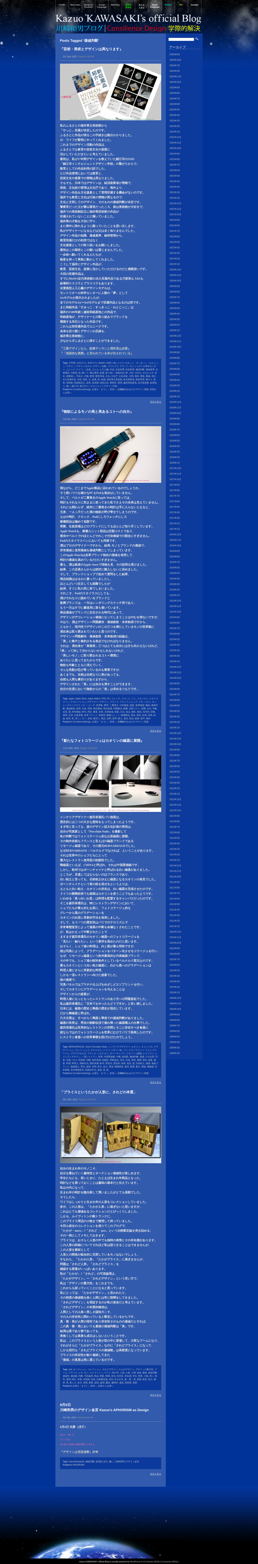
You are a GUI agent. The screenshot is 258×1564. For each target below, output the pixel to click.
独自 (139, 712)
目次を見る (155, 402)
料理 (68, 1063)
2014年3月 (174, 716)
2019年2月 (174, 391)
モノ (154, 702)
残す (154, 376)
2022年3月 (174, 187)
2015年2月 (174, 656)
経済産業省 (128, 379)
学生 (134, 1376)
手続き (79, 376)
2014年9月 (174, 683)
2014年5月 (174, 705)
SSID (108, 363)
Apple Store (81, 698)
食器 (99, 1070)
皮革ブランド (90, 715)
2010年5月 (174, 970)
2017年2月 (174, 523)
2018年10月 (175, 413)
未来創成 (109, 712)
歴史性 (108, 1063)
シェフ (86, 1050)
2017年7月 (174, 496)
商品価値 (97, 708)
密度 (140, 1376)
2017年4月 (174, 512)
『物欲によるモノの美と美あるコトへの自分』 (96, 411)
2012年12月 (175, 799)
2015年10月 (175, 611)
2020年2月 (174, 325)
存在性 (120, 1376)
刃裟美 (74, 373)
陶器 (144, 1066)
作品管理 (130, 369)
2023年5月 (174, 109)
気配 (116, 712)
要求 (127, 1066)
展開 (139, 1060)
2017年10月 (175, 479)
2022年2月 (174, 192)
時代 (84, 712)
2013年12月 (175, 733)
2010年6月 (174, 965)
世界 (100, 1056)
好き (105, 1461)
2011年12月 (175, 865)
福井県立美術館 (114, 379)
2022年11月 (175, 142)
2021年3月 (174, 253)
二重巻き (114, 705)
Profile (62, 5)
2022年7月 (174, 165)
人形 (122, 1372)
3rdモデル (92, 363)
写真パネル (71, 1060)
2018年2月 (174, 457)
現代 (111, 1379)
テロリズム (96, 1050)
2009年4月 (174, 1042)
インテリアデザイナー (119, 1046)
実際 (143, 708)
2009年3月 (174, 1047)
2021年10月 (175, 214)
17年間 (72, 363)
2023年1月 (174, 131)
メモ (80, 1372)
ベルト (147, 702)
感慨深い (70, 376)
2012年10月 (175, 810)
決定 (79, 379)
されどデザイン (110, 1369)
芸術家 (95, 382)
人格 (128, 1372)
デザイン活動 (99, 366)
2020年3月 (174, 319)
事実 (106, 705)
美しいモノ (80, 718)
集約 (148, 718)
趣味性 (114, 1382)
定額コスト (134, 708)
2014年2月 (174, 722)
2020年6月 (174, 302)
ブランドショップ (128, 702)
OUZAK (168, 5)
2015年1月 (174, 661)
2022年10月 (175, 148)
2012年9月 (174, 816)
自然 (90, 718)
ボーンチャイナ (117, 1053)
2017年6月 (174, 501)
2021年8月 (174, 225)
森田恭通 (94, 1063)
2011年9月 (174, 882)
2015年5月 (174, 639)
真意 (144, 1379)
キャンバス (147, 1046)
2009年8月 (174, 1020)
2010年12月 (175, 932)
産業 (94, 379)
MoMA (102, 363)
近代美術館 (143, 382)
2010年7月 (174, 959)
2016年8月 (174, 556)
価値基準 (150, 369)
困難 (125, 708)
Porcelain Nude (99, 1046)
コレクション (94, 1369)
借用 (78, 708)
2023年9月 (174, 87)
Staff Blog (115, 5)
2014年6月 (174, 700)
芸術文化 (104, 382)
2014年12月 (175, 667)
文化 (107, 376)
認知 (96, 1382)
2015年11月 (175, 606)
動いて (85, 373)
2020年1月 (174, 330)
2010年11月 (175, 937)
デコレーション (78, 702)
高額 (135, 1382)
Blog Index (75, 5)
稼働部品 (125, 715)
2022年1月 (174, 198)
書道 (95, 712)
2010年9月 (174, 948)
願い (68, 386)
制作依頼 (96, 1060)
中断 (118, 1056)
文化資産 (123, 376)
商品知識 (107, 708)
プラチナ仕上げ (78, 1053)
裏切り (96, 718)
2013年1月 (174, 794)
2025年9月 (174, 54)
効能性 (105, 1060)
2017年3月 (174, 518)
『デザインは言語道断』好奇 (79, 1451)
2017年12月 (175, 468)
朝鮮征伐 (84, 1063)
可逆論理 (88, 1376)
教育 (92, 376)
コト (134, 698)
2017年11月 (175, 474)
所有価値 (76, 712)
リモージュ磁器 (134, 1053)
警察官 (113, 382)
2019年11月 (175, 341)
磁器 (148, 1063)
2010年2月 (174, 987)
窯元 (100, 1066)
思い (151, 1376)
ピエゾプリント (136, 1050)
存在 (122, 1060)
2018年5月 (174, 440)
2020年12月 (175, 269)
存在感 (128, 1376)
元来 (84, 708)
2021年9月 (174, 220)
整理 (68, 1379)
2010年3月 (174, 981)
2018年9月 (174, 418)
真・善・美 (130, 1379)
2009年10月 (175, 1009)
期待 (137, 376)
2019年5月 (174, 374)
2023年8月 (174, 93)
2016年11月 (175, 540)
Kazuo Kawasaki (155, 6)
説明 (109, 718)
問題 (102, 1376)
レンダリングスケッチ (74, 705)
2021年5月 (174, 242)
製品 (103, 718)
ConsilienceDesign (82, 389)
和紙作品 (120, 373)
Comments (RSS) (169, 1562)
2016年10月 (175, 545)
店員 (65, 712)
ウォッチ (115, 698)
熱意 (85, 379)
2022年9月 (174, 153)
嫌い (111, 1461)
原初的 (99, 1461)
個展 (142, 1056)
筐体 (139, 715)
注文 (122, 712)
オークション (79, 1369)
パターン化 (116, 1050)
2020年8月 (174, 291)
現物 (153, 712)
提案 (150, 1060)
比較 (93, 1379)
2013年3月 (174, 783)
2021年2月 (174, 258)
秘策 (88, 1066)
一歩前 (87, 369)
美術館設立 (79, 382)
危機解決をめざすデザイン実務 (133, 389)
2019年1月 (174, 396)
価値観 (74, 1376)
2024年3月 (174, 71)
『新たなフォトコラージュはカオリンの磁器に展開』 (102, 741)
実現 (133, 1060)
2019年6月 (174, 369)
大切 (131, 373)
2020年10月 (175, 280)
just (70, 1369)
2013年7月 (174, 760)
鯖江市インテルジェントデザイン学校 (98, 386)
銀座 (137, 718)
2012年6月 (174, 832)
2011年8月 (174, 887)
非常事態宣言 (77, 1070)
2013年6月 (174, 766)
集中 (143, 718)
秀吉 (83, 1066)
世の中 (115, 1372)
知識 (103, 379)
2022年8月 (174, 159)
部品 (131, 718)
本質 (79, 1379)
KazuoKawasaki (76, 1461)
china (88, 1046)
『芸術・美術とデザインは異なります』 (91, 49)
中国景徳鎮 (109, 1056)
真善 (139, 1379)
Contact (195, 5)
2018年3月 (174, 451)
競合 (133, 715)
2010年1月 (174, 992)
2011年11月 (175, 871)
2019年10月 (175, 347)
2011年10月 (175, 876)
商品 (96, 1376)
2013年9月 (174, 749)
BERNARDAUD (76, 1046)
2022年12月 (175, 137)
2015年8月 (174, 623)
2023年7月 (174, 98)
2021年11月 (175, 209)
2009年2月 (174, 1053)
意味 (144, 1060)
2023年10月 (175, 82)
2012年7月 (174, 827)
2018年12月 (175, 402)
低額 (132, 705)
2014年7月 (174, 694)
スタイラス (142, 698)
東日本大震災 (142, 6)
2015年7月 (174, 628)
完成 (128, 1060)
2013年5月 (174, 772)
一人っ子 (90, 705)
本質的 (86, 1379)
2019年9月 (174, 352)
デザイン (70, 366)
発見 (129, 1063)
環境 (65, 715)
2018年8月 (174, 424)
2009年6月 (174, 1031)
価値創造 (70, 708)
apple (71, 698)
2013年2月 (174, 788)
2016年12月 (175, 534)
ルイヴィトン (96, 1372)
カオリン (135, 1046)
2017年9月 (174, 485)
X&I (114, 363)
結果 (150, 715)
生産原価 (78, 715)
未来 (101, 712)
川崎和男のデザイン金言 (127, 1461)
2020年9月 (174, 286)
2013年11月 (175, 738)
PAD (103, 698)
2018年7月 (174, 429)
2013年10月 (175, 744)
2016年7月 (174, 562)
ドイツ (106, 1050)
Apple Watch (94, 698)
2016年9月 (174, 551)
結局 (144, 715)
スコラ (120, 363)
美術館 (69, 382)
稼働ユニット (113, 715)
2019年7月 (174, 363)
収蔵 (102, 373)
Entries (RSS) (153, 1562)
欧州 (102, 1063)
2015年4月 (174, 645)
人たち (95, 369)
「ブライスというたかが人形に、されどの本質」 (98, 1092)
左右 (149, 708)
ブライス (72, 1372)
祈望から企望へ (106, 1386)
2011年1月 (174, 926)
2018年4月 (174, 446)
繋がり (149, 379)
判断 (88, 1060)
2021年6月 (174, 236)
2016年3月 (174, 584)
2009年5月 (174, 1036)
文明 (131, 376)
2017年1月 (174, 529)
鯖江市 (75, 386)
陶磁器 (150, 1066)
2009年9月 (174, 1014)
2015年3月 (174, 650)
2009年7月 (174, 1025)
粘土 (105, 1066)
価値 (147, 705)
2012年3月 (174, 849)
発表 (123, 1063)
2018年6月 (174, 435)
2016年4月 (174, 578)
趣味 (108, 1382)
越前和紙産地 (130, 382)
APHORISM (78, 1465)
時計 (90, 712)
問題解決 (117, 708)
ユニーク (70, 369)
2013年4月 (174, 777)
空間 (94, 1066)
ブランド (124, 366)
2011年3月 (174, 915)
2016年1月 (174, 595)
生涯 (70, 715)
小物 (146, 1376)
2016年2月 (174, 589)
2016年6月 (174, 567)
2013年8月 (174, 755)
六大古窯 (149, 1056)
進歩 (126, 718)
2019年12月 (175, 336)
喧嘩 (107, 1376)
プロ (141, 702)
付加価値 (124, 705)
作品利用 (120, 369)
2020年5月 (174, 308)
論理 (102, 1382)
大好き (138, 373)
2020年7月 (174, 297)
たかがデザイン (126, 1369)
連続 (121, 1382)
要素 (91, 1382)
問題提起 (114, 1060)
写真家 (81, 1060)
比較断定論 (102, 1379)
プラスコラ (113, 366)
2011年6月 (174, 898)
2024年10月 (175, 60)
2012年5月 (174, 838)
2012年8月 (174, 821)
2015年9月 (174, 617)
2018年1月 (174, 462)
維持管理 (140, 379)
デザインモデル (84, 366)
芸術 (88, 382)
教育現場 (99, 376)
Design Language (102, 6)
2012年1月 (174, 860)
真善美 (102, 715)
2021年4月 (174, 247)
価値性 (66, 1376)
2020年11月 (175, 275)
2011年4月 (174, 909)
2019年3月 (174, 385)
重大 (138, 1066)
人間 (133, 1372)
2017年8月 (174, 490)
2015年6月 (174, 634)
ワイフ (79, 369)
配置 (132, 1066)
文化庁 (114, 376)
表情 (85, 1382)
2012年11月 (175, 805)
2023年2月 (174, 126)
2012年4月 (174, 843)
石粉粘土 (140, 1063)
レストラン (148, 1053)
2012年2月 (174, 854)
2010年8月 (174, 954)
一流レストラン (89, 1056)
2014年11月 (175, 672)
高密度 (128, 1382)
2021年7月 (174, 231)
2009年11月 (175, 1003)
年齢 (155, 708)
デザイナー (92, 702)
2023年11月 (175, 76)
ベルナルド (102, 1053)
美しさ (73, 1382)
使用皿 (125, 1056)
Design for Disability (88, 6)
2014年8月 (174, 689)
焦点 (128, 712)
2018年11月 (175, 407)
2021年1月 (174, 264)
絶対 (68, 718)
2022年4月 (174, 181)
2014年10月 (175, 678)
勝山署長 (94, 373)
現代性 (146, 712)
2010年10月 (175, 943)
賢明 (120, 382)
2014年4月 (174, 711)
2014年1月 (174, 727)
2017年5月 (174, 507)
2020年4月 (174, 314)
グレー (78, 1050)
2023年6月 (174, 104)
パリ (125, 1050)
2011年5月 (174, 904)
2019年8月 (174, 358)
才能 (86, 376)
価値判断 (140, 369)
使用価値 (139, 705)
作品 (112, 369)
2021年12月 (175, 203)
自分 (79, 1382)
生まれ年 (118, 1379)
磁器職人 (75, 1066)
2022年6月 (174, 170)
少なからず (147, 373)
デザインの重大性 (144, 1369)
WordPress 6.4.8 (137, 1562)
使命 (139, 1372)
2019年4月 (174, 380)
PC (108, 698)
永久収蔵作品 (69, 379)
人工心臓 (104, 369)
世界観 (99, 705)
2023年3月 (174, 120)
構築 (148, 376)
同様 (90, 708)
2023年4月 (174, 115)
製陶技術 (118, 1066)
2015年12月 (175, 600)
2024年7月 (174, 65)
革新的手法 (90, 1070)
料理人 (75, 1063)
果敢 (142, 376)
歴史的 (116, 1063)
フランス (91, 1053)
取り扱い (109, 373)
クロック (125, 698)
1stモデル (81, 363)
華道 (111, 1066)
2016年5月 (174, 573)
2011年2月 (174, 920)
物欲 (133, 712)
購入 (120, 718)
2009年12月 (175, 998)
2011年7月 (174, 893)
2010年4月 (174, 976)
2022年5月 (174, 176)
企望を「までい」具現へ (104, 389)
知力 (150, 1379)
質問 (114, 718)
